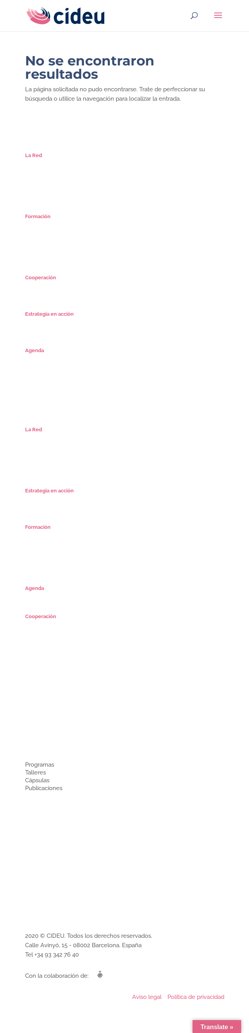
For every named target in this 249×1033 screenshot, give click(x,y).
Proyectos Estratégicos (52, 330)
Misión (32, 163)
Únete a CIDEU (43, 196)
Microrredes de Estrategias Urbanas (68, 286)
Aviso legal (147, 996)
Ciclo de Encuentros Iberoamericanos (70, 294)
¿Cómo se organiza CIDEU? (57, 720)
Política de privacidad (195, 996)
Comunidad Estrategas (52, 188)
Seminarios (38, 249)
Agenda (34, 359)
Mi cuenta (37, 258)
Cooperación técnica (50, 816)
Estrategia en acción (49, 824)
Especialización (43, 225)
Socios (33, 180)
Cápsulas (36, 241)
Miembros (37, 728)
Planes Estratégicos (48, 322)
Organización (40, 172)
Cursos (33, 233)
